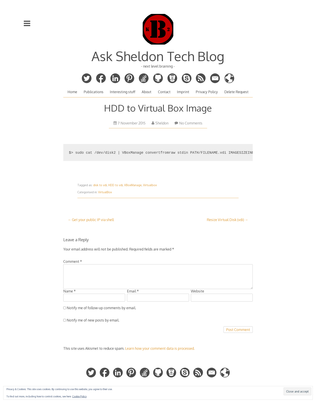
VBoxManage (133, 185)
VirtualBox (105, 192)
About (146, 92)
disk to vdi (100, 185)
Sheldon (160, 123)
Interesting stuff (122, 92)
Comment (72, 261)
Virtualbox (150, 185)
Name (69, 291)
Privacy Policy (207, 92)
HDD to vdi (115, 185)
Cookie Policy (79, 396)
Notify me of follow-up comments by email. (101, 308)
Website (197, 291)
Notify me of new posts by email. (93, 320)
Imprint (183, 92)
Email (133, 291)
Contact (164, 92)
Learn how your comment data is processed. (160, 348)
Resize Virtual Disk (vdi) (225, 219)
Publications (93, 92)
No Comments (188, 123)
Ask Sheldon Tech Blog (157, 56)
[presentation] (94, 334)
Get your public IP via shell (93, 219)
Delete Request (236, 92)
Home (72, 92)
